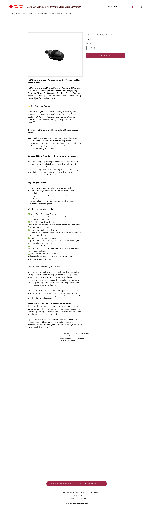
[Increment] (94, 48)
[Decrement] (88, 48)
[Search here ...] (116, 6)
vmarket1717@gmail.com (77, 498)
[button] (142, 6)
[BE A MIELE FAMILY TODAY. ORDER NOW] (76, 483)
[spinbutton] (91, 48)
